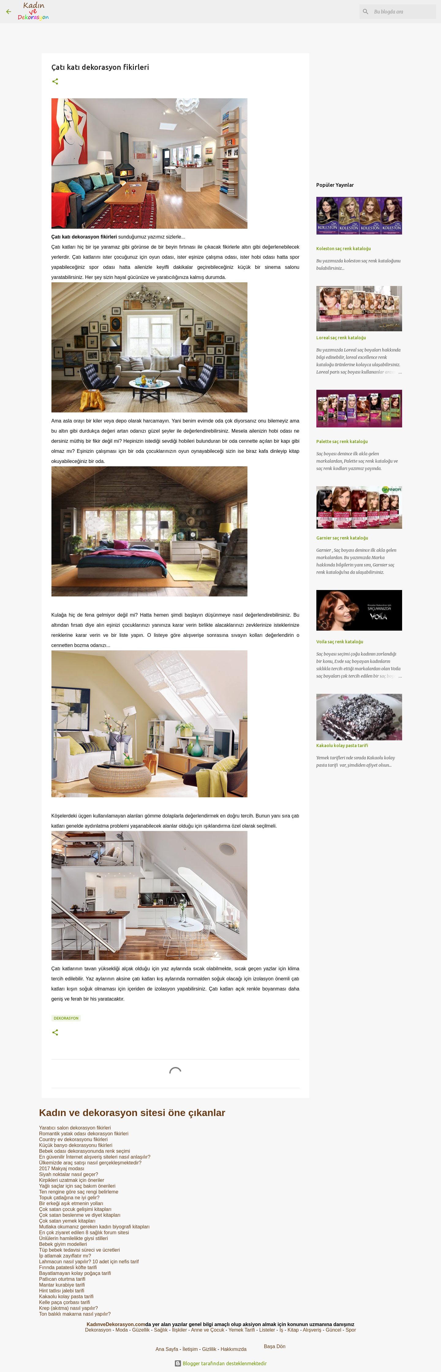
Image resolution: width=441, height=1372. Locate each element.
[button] (55, 82)
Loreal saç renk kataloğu (341, 337)
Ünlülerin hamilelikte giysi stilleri (73, 1238)
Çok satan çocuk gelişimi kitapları (75, 1209)
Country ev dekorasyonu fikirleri (73, 1139)
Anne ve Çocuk (207, 1330)
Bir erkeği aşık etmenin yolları (71, 1203)
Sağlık (161, 1330)
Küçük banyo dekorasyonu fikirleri (75, 1145)
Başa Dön (274, 1346)
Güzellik (141, 1330)
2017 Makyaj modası (62, 1168)
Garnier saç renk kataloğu (342, 538)
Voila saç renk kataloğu (339, 641)
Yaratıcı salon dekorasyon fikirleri (75, 1127)
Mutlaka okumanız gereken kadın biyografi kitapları (94, 1226)
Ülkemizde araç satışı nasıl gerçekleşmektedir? (90, 1162)
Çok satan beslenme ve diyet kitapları (80, 1215)
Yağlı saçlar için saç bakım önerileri (77, 1186)
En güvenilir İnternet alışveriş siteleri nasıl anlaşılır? (95, 1157)
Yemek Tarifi (241, 1330)
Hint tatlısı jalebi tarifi (62, 1290)
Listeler (267, 1330)
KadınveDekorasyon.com (116, 1324)
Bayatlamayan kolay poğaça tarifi (75, 1273)
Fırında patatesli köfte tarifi (68, 1267)
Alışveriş (312, 1330)
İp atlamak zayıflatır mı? (65, 1255)
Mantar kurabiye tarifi (62, 1284)
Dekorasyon (66, 1018)
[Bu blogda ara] (404, 11)
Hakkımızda (233, 1349)
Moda (121, 1330)
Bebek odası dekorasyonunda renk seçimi (84, 1151)
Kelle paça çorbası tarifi (64, 1302)
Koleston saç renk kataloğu (343, 248)
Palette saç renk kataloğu (342, 441)
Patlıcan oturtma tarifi (62, 1279)
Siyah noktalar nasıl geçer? (68, 1174)
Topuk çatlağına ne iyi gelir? (69, 1197)
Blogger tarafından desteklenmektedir (220, 1363)
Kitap (293, 1330)
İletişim (190, 1349)
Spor (350, 1330)
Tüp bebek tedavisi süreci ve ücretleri (79, 1250)
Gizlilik (210, 1349)
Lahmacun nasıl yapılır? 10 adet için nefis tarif (89, 1261)
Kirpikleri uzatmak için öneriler (71, 1180)
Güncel (333, 1330)
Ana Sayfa (167, 1349)
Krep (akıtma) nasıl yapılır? (68, 1308)
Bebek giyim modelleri (63, 1244)
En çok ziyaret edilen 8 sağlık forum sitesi (84, 1232)
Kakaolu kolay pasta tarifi (66, 1296)
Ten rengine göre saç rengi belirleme (79, 1191)
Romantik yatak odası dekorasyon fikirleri (84, 1133)
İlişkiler (179, 1330)
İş (281, 1330)
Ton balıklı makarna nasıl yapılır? (75, 1314)
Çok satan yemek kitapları (67, 1221)
